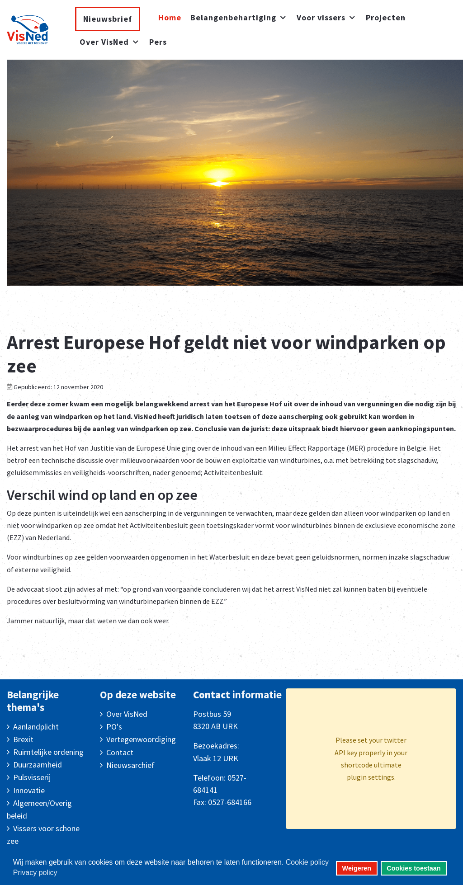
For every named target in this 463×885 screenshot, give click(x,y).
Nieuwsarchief (130, 765)
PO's (114, 726)
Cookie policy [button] (307, 862)
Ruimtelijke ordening (48, 752)
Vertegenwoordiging (141, 739)
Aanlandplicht (36, 726)
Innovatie (29, 790)
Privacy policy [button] (35, 872)
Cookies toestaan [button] (413, 868)
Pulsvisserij (32, 777)
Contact (119, 752)
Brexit (23, 739)
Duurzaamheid (37, 764)
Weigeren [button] (357, 868)
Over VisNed (126, 714)
